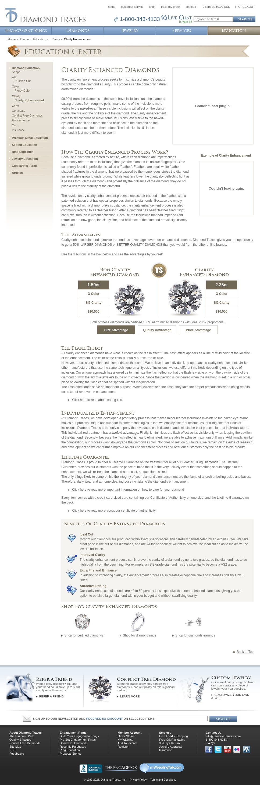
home (112, 6)
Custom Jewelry (231, 678)
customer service (132, 6)
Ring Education (23, 151)
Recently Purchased (73, 746)
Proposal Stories (70, 753)
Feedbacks (16, 753)
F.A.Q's (210, 743)
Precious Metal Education (30, 137)
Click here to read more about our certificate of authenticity (114, 510)
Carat (15, 105)
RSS (12, 750)
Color (15, 86)
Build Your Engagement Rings (79, 736)
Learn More (130, 696)
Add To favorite (127, 743)
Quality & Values (20, 739)
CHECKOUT (246, 6)
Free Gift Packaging (172, 739)
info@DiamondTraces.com (223, 736)
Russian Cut (23, 80)
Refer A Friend (54, 679)
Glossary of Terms (25, 165)
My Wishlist (125, 739)
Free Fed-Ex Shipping (173, 736)
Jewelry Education (25, 158)
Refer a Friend (51, 696)
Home (12, 39)
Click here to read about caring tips (97, 400)
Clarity (56, 39)
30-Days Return (169, 743)
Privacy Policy (138, 779)
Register (123, 746)
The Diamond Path (21, 736)
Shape (16, 72)
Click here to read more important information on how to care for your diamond (128, 489)
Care (15, 125)
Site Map (15, 746)
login (152, 6)
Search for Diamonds (73, 743)
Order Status (125, 736)
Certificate (18, 110)
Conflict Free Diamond (146, 679)
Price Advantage (198, 330)
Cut (14, 76)
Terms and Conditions (163, 779)
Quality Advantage (157, 330)
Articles (17, 172)
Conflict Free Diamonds (27, 115)
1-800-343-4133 (216, 739)
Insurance (18, 130)
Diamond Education (33, 39)
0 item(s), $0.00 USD (216, 6)
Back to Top (242, 651)
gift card (191, 6)
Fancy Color (22, 90)
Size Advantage (116, 330)
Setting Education (24, 144)
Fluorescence (21, 120)
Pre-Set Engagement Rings (78, 739)
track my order (170, 6)
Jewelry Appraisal (170, 746)
